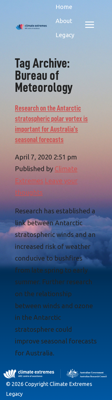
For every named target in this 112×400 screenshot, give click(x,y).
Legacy (65, 34)
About (64, 20)
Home (64, 6)
